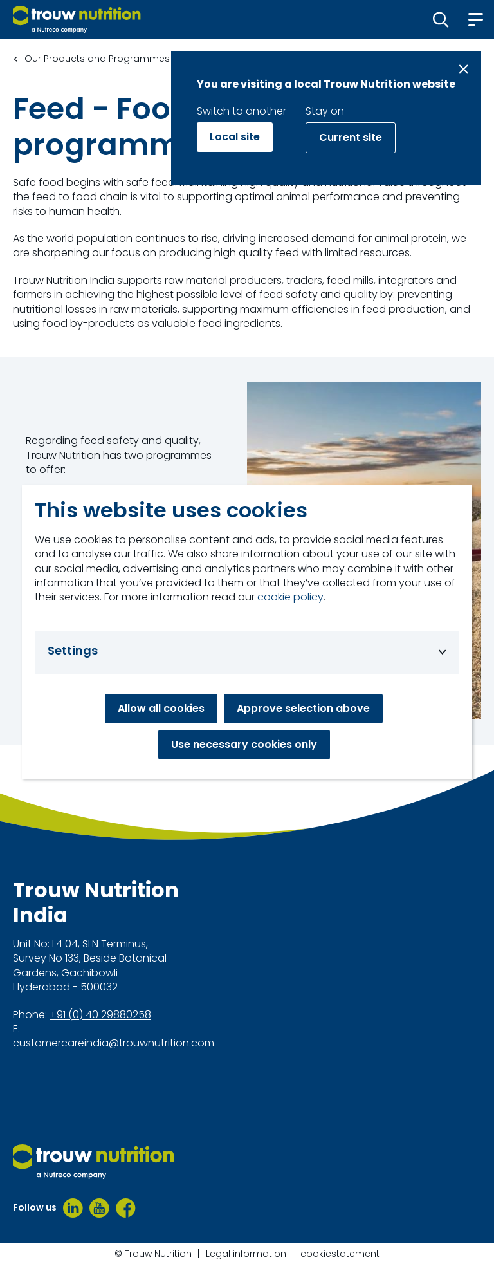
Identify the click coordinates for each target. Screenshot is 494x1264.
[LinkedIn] (73, 1208)
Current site (350, 137)
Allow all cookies (161, 708)
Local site (235, 136)
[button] (441, 19)
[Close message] (463, 69)
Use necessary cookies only (244, 744)
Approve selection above (303, 708)
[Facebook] (126, 1208)
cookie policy (290, 597)
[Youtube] (99, 1208)
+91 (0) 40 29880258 (100, 1015)
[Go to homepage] (77, 19)
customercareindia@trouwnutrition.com (113, 1043)
